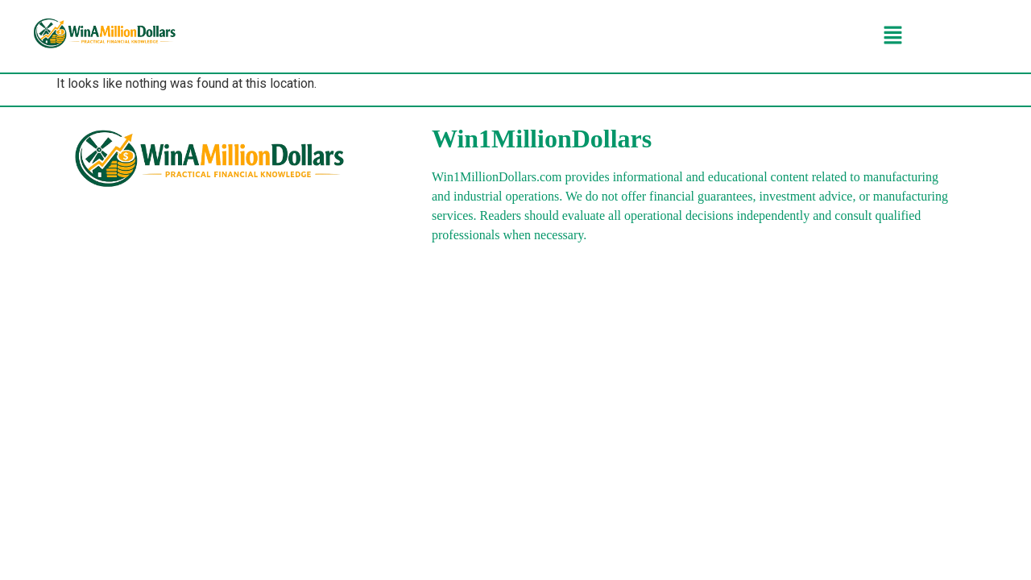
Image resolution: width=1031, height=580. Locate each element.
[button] (892, 36)
